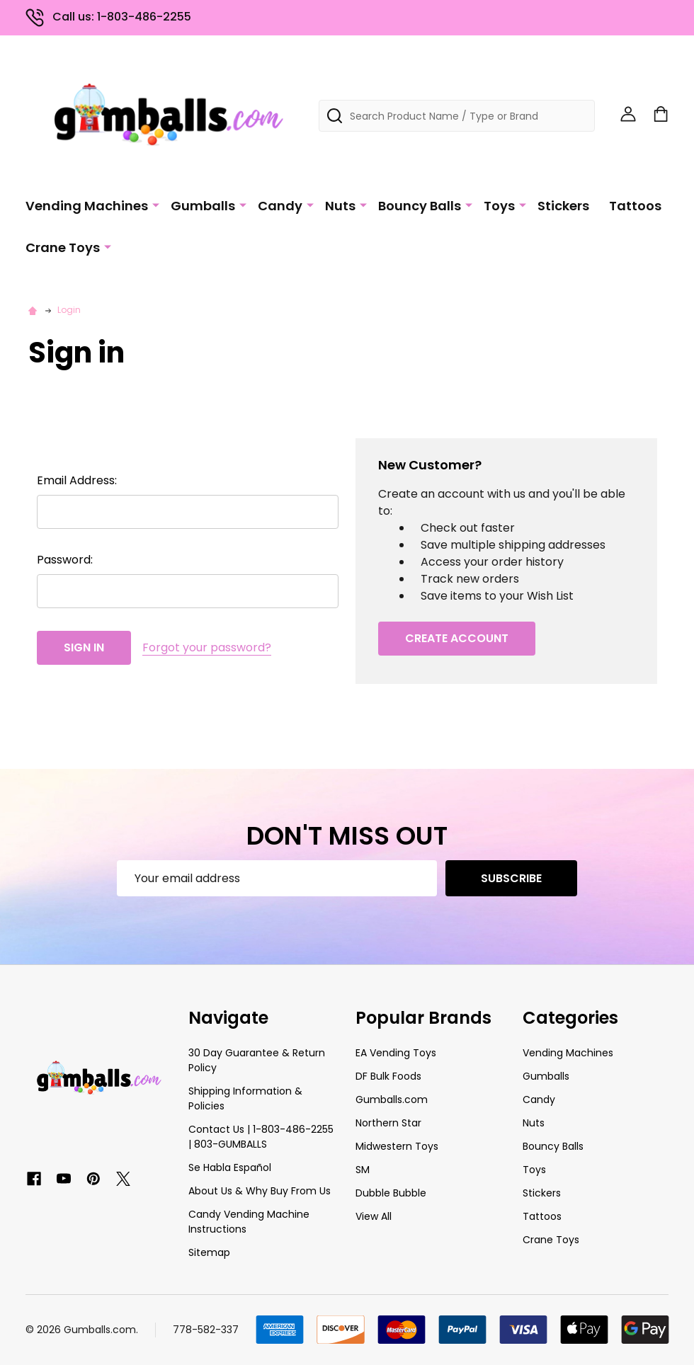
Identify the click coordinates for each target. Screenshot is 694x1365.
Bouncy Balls (419, 206)
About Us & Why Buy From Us (259, 1191)
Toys (499, 206)
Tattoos (635, 206)
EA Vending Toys (395, 1053)
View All (373, 1216)
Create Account (456, 638)
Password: (65, 560)
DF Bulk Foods (388, 1076)
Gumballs (203, 206)
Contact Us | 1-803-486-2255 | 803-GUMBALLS (261, 1136)
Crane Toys (62, 247)
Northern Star (388, 1123)
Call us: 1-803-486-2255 (108, 16)
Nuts (340, 206)
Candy (280, 206)
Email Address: (77, 480)
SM (362, 1170)
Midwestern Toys (396, 1146)
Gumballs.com (391, 1099)
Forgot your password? (206, 647)
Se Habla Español (229, 1167)
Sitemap (209, 1252)
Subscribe (511, 878)
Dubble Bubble (390, 1193)
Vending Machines (86, 206)
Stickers (563, 206)
